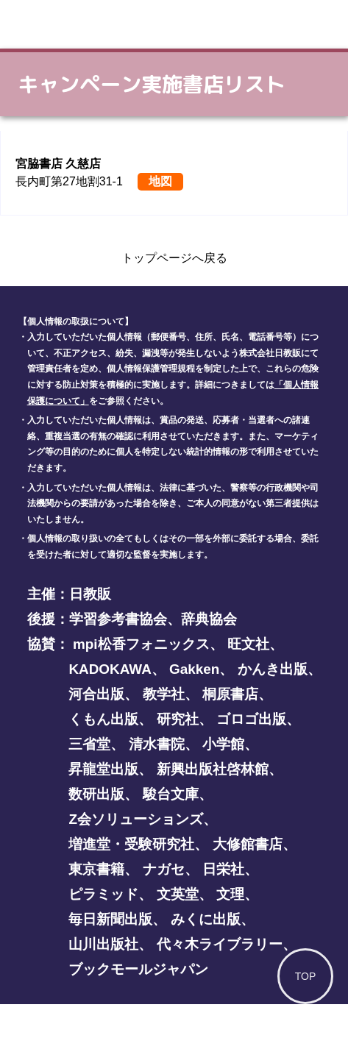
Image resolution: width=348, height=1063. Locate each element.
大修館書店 (248, 844)
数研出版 (96, 794)
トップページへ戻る (174, 258)
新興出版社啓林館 (213, 769)
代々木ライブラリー (220, 944)
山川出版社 (103, 944)
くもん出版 (103, 719)
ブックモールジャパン (138, 969)
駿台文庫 (171, 794)
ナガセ (164, 869)
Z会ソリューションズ (135, 819)
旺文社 (248, 644)
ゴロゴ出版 (251, 719)
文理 (230, 894)
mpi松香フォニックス (141, 644)
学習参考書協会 (118, 619)
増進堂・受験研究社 (131, 844)
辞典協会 (209, 619)
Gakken (194, 669)
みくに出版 (206, 919)
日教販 (90, 594)
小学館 (223, 744)
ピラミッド (103, 894)
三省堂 (89, 744)
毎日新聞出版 (110, 919)
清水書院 (157, 744)
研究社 (178, 719)
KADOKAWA (109, 669)
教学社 (164, 694)
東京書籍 (96, 869)
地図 (160, 181)
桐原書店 (230, 694)
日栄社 (223, 869)
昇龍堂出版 (103, 769)
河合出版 (96, 694)
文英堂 (178, 894)
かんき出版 (273, 669)
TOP (305, 976)
